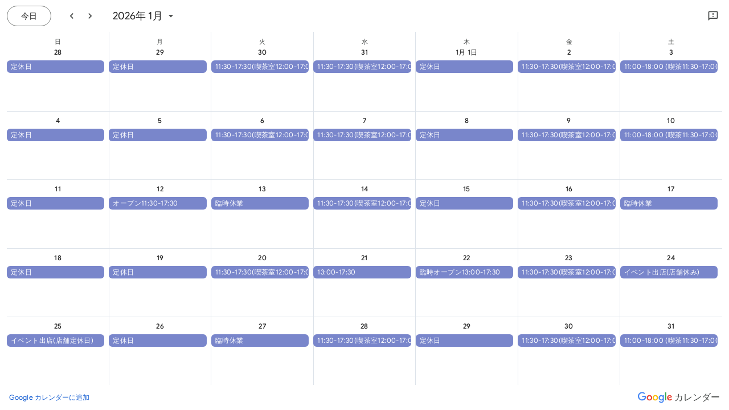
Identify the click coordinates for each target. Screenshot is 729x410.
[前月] (72, 16)
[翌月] (90, 16)
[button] (55, 66)
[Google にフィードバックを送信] (713, 16)
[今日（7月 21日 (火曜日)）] (29, 16)
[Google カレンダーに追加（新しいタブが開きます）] (49, 397)
